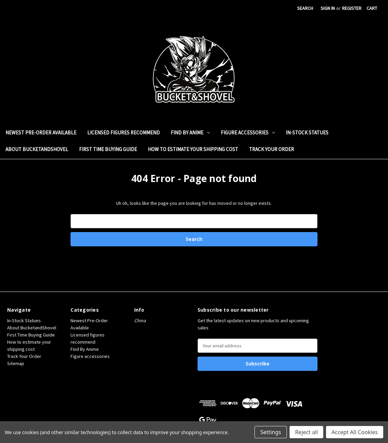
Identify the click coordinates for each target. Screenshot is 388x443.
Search (305, 8)
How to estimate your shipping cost (193, 149)
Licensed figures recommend (123, 132)
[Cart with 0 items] (372, 8)
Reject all (306, 432)
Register (351, 8)
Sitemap (15, 363)
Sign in (328, 8)
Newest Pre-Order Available (40, 132)
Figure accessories (248, 132)
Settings (270, 432)
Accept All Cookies (354, 432)
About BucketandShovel (36, 149)
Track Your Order (271, 149)
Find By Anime (190, 132)
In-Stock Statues (307, 132)
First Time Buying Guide (108, 149)
